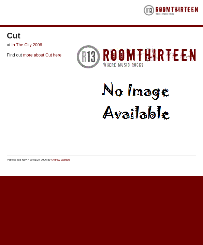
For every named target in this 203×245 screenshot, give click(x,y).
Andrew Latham (60, 159)
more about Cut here (41, 55)
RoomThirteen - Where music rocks (171, 12)
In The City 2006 (27, 45)
